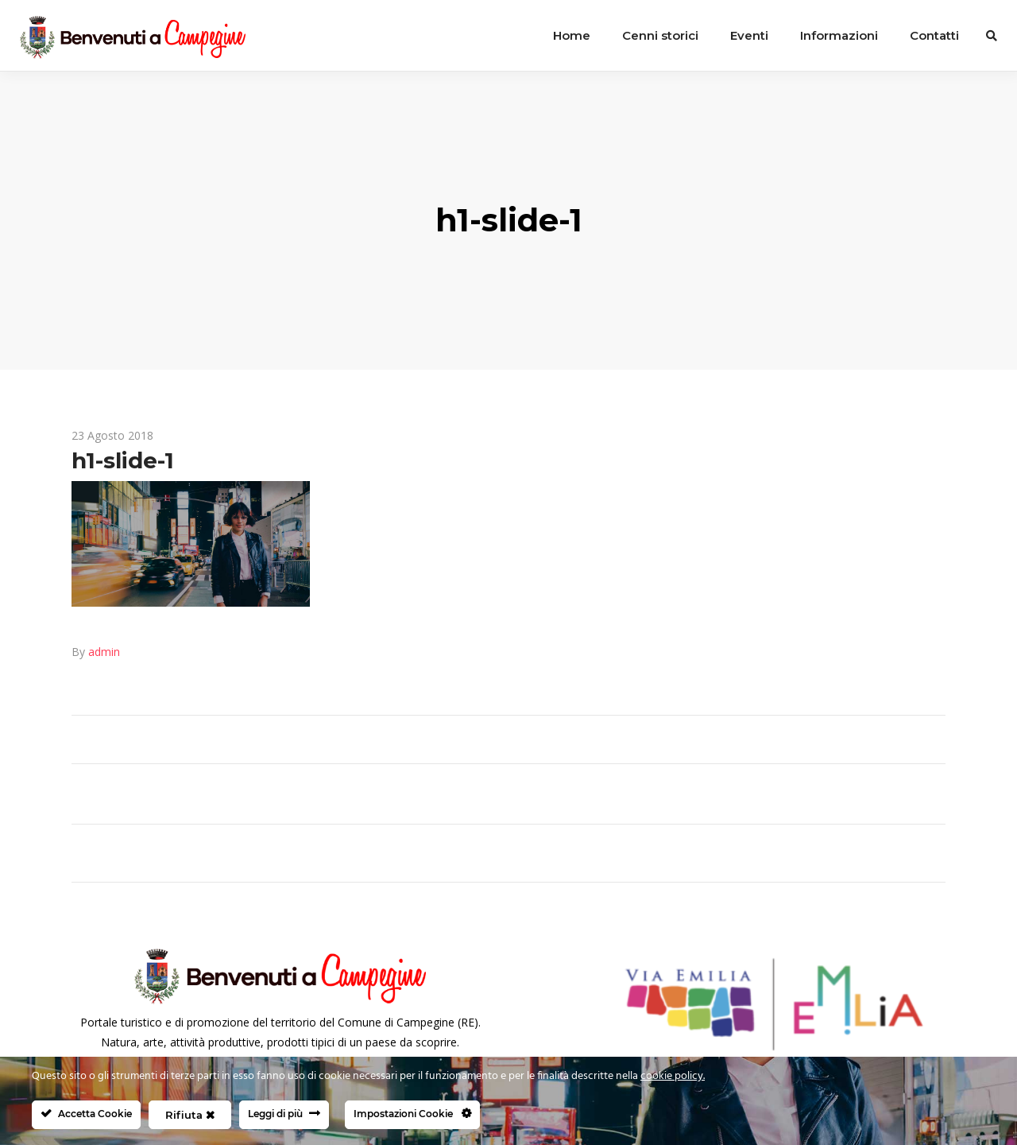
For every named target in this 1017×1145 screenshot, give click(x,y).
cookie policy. (672, 1076)
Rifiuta (190, 1114)
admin (104, 651)
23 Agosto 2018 (112, 435)
